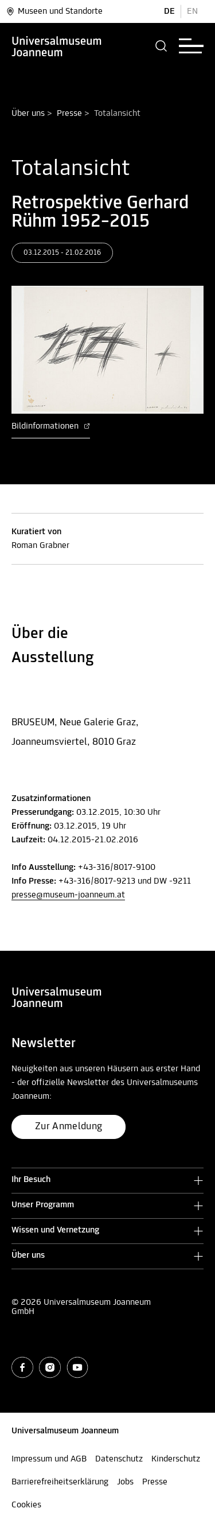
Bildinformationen (50, 426)
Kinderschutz (175, 1459)
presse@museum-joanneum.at (68, 895)
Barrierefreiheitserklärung (59, 1482)
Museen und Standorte (54, 11)
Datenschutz (119, 1459)
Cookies (26, 1505)
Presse (69, 113)
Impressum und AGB (49, 1459)
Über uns (28, 113)
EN (192, 11)
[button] (161, 46)
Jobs (125, 1482)
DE (169, 11)
